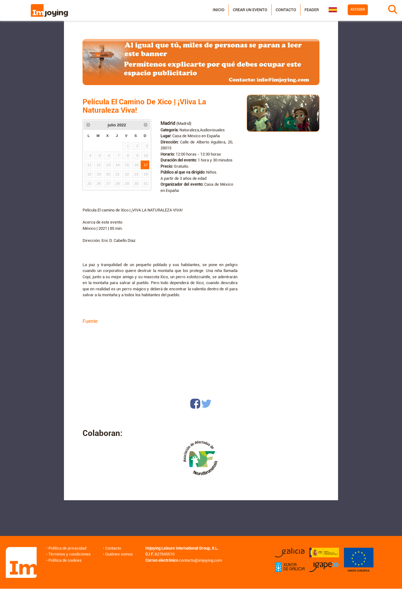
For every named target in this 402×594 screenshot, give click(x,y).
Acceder (357, 9)
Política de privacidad (67, 548)
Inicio (218, 9)
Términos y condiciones (69, 554)
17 (146, 165)
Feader (312, 9)
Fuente (90, 321)
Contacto (286, 9)
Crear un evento (250, 9)
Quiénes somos (119, 554)
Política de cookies (65, 560)
